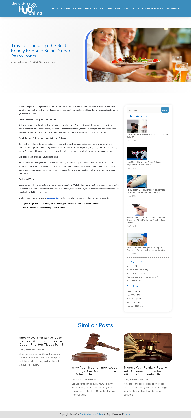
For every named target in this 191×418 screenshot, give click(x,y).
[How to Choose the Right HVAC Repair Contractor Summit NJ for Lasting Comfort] (137, 239)
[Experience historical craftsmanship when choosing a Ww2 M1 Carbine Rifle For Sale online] (137, 209)
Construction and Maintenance (147, 8)
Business (65, 8)
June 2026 (131, 291)
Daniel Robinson (21, 62)
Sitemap (127, 414)
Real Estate (91, 8)
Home (55, 8)
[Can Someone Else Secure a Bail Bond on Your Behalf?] (137, 126)
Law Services (49, 62)
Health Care (121, 8)
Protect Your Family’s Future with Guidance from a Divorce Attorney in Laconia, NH (146, 371)
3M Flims (130, 266)
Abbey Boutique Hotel (136, 270)
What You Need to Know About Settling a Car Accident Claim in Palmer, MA (94, 371)
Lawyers (77, 8)
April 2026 (131, 299)
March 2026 (132, 302)
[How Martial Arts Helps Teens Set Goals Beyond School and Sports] (137, 154)
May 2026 (131, 295)
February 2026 (133, 306)
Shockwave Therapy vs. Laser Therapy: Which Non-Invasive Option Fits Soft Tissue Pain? (41, 341)
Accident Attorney (134, 273)
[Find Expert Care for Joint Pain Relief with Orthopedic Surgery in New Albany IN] (137, 181)
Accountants (132, 280)
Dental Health (173, 8)
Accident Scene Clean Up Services (141, 277)
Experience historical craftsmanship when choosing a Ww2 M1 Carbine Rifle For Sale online (146, 220)
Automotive (106, 8)
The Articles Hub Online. (91, 414)
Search (165, 110)
